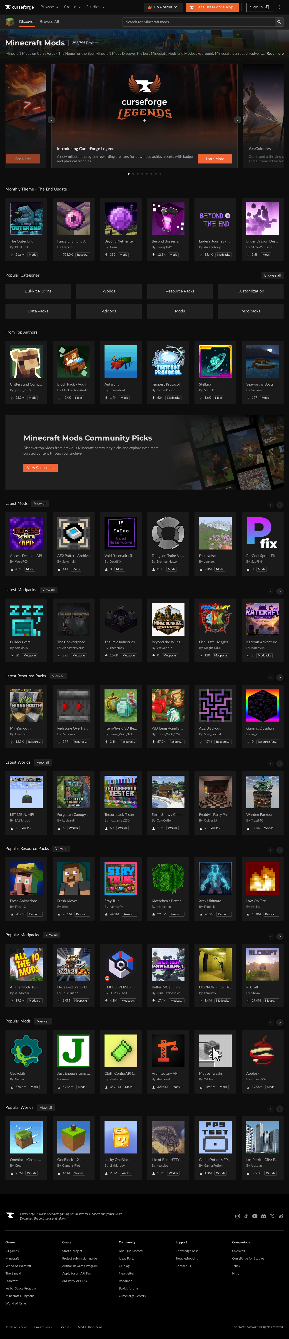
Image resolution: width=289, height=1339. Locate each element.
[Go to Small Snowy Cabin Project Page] (168, 803)
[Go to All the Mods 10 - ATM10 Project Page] (26, 975)
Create (73, 7)
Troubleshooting (187, 1258)
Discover (27, 22)
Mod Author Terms (90, 1327)
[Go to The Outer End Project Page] (26, 229)
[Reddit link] (281, 1216)
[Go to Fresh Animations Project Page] (26, 889)
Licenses (65, 1327)
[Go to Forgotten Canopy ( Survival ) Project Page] (74, 803)
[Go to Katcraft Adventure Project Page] (263, 630)
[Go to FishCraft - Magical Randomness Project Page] (215, 630)
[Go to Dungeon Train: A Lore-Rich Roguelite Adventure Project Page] (168, 544)
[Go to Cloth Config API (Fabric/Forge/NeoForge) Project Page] (121, 1062)
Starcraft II (12, 1281)
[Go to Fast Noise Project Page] (215, 544)
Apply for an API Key (76, 1273)
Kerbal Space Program (20, 1288)
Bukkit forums (129, 1288)
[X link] (272, 1216)
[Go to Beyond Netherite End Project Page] (121, 229)
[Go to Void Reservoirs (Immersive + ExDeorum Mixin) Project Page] (121, 544)
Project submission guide (79, 1258)
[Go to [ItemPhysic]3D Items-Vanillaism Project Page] (121, 716)
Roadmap (125, 1281)
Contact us (183, 1266)
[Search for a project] (198, 22)
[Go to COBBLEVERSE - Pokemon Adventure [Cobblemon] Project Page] (121, 975)
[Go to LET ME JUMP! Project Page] (26, 803)
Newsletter (126, 1273)
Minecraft (12, 1258)
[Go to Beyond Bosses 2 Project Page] (168, 229)
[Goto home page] (20, 7)
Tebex (236, 1266)
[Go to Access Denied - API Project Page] (26, 544)
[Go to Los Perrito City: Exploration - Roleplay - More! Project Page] (263, 1148)
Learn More (215, 159)
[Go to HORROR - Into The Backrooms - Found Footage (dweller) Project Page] (215, 975)
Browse (50, 7)
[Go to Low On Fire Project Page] (263, 889)
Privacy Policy (43, 1327)
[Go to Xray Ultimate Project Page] (215, 889)
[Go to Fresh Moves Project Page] (74, 889)
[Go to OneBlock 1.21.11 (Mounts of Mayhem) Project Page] (74, 1148)
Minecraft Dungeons (19, 1296)
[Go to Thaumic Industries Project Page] (121, 630)
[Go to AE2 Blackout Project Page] (215, 716)
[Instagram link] (237, 1216)
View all (40, 504)
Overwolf (238, 1251)
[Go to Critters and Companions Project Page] (26, 372)
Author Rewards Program (80, 1266)
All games (12, 1251)
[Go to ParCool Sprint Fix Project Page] (263, 544)
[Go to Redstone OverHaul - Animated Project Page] (74, 716)
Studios (96, 7)
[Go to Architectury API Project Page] (168, 1062)
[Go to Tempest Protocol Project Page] (168, 372)
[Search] (279, 22)
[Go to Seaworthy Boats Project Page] (263, 372)
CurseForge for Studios (248, 1258)
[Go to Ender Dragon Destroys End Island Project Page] (263, 229)
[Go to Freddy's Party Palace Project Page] (215, 803)
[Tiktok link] (246, 1216)
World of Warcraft (18, 1266)
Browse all (272, 275)
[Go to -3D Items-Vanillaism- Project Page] (168, 716)
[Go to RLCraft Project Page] (263, 975)
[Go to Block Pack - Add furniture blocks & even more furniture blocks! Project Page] (74, 372)
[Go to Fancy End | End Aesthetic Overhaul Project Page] (74, 229)
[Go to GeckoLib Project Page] (26, 1062)
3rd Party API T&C (75, 1281)
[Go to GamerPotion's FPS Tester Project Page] (215, 1148)
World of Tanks (16, 1303)
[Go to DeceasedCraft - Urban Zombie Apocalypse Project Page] (74, 975)
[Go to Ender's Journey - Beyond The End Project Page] (215, 229)
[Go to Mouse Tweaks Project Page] (215, 1062)
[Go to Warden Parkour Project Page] (263, 803)
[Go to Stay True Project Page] (121, 889)
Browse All (49, 22)
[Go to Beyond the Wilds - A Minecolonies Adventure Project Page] (168, 630)
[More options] (279, 7)
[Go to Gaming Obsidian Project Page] (263, 716)
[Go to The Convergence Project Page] (74, 630)
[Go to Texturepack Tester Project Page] (121, 803)
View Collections (40, 468)
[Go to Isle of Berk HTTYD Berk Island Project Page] (168, 1148)
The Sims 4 (13, 1273)
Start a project (72, 1251)
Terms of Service (16, 1327)
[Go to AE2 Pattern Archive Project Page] (74, 544)
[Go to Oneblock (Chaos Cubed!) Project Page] (26, 1148)
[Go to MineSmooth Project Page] (26, 716)
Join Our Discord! (131, 1251)
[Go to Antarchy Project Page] (121, 372)
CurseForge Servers (132, 1296)
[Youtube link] (255, 1216)
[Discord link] (263, 1216)
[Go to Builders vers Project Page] (26, 630)
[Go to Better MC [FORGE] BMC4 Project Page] (168, 975)
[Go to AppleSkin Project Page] (263, 1062)
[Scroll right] (280, 505)
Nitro (235, 1273)
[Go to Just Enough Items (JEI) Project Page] (74, 1062)
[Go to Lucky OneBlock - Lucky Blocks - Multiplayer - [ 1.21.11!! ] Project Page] (121, 1148)
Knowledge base (187, 1251)
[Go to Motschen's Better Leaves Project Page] (168, 889)
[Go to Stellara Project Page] (215, 372)
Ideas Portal (127, 1258)
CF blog (124, 1266)
